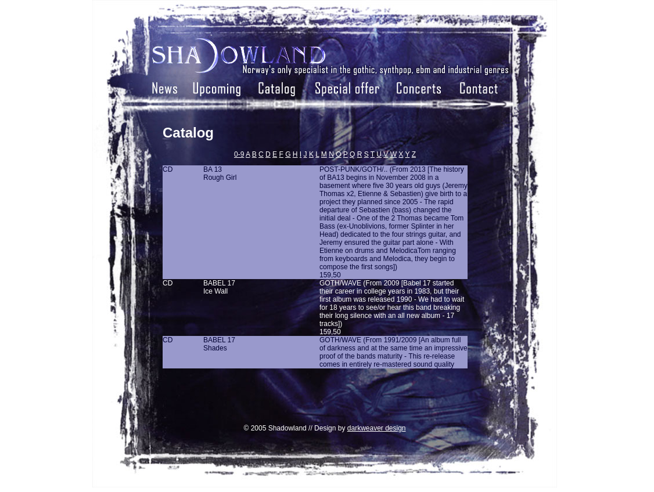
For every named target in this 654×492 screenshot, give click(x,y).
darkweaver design (376, 428)
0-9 (239, 154)
